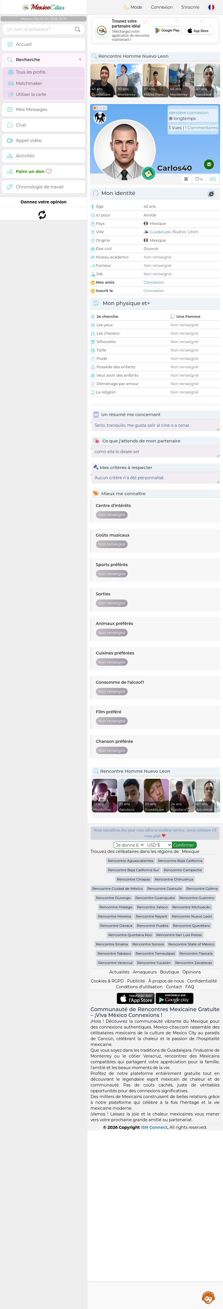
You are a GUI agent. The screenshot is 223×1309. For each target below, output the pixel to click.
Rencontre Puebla (152, 1104)
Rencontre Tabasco (114, 1132)
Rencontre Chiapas (133, 1058)
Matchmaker (25, 83)
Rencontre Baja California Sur (133, 1049)
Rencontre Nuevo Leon (192, 1095)
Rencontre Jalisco (152, 1086)
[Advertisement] (155, 30)
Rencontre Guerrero (196, 1076)
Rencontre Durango (113, 1076)
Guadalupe (160, 231)
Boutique (169, 1150)
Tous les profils (27, 72)
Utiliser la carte (27, 94)
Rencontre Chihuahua (174, 1058)
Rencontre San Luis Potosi (179, 1113)
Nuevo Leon (185, 231)
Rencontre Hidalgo (116, 1086)
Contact (174, 1165)
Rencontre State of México (191, 1123)
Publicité (136, 1159)
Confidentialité (202, 1159)
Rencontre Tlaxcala (196, 1132)
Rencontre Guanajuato (155, 1076)
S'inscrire (190, 7)
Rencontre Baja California (180, 1039)
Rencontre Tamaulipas (155, 1132)
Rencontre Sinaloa (112, 1123)
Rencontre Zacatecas (193, 1141)
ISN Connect (154, 1306)
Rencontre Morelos (114, 1095)
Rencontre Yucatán (153, 1141)
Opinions (191, 1150)
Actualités (119, 1150)
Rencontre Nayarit (151, 1095)
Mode (133, 7)
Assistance (208, 1297)
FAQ (189, 1165)
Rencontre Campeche (183, 1049)
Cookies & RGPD (107, 1159)
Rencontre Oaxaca (116, 1104)
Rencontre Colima (202, 1067)
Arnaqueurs (145, 1150)
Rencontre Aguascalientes (130, 1039)
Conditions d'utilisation (139, 1165)
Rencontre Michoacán (191, 1086)
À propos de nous (166, 1159)
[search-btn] (77, 29)
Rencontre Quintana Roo (130, 1113)
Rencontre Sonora (148, 1123)
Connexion (162, 7)
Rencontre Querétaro (191, 1104)
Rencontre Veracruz (115, 1141)
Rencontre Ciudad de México (117, 1067)
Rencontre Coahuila (164, 1067)
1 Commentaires (201, 127)
